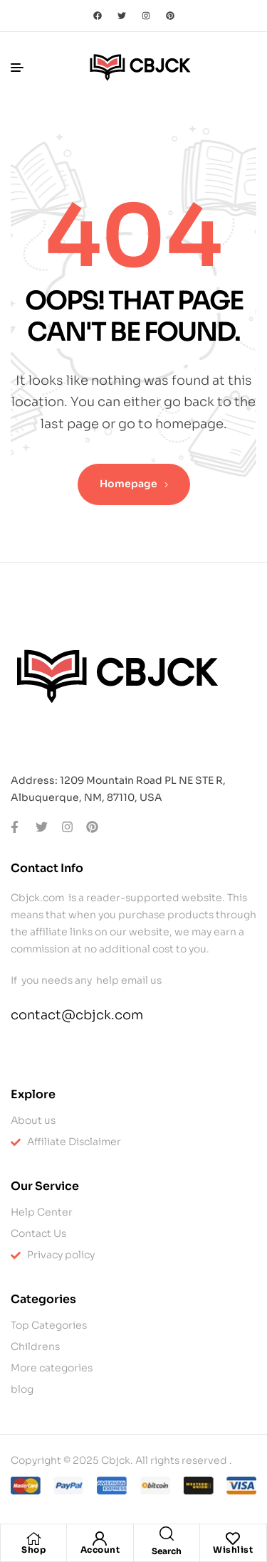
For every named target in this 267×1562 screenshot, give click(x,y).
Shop (33, 1549)
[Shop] (33, 1538)
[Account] (100, 1538)
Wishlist (233, 1549)
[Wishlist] (233, 1538)
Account (100, 1549)
